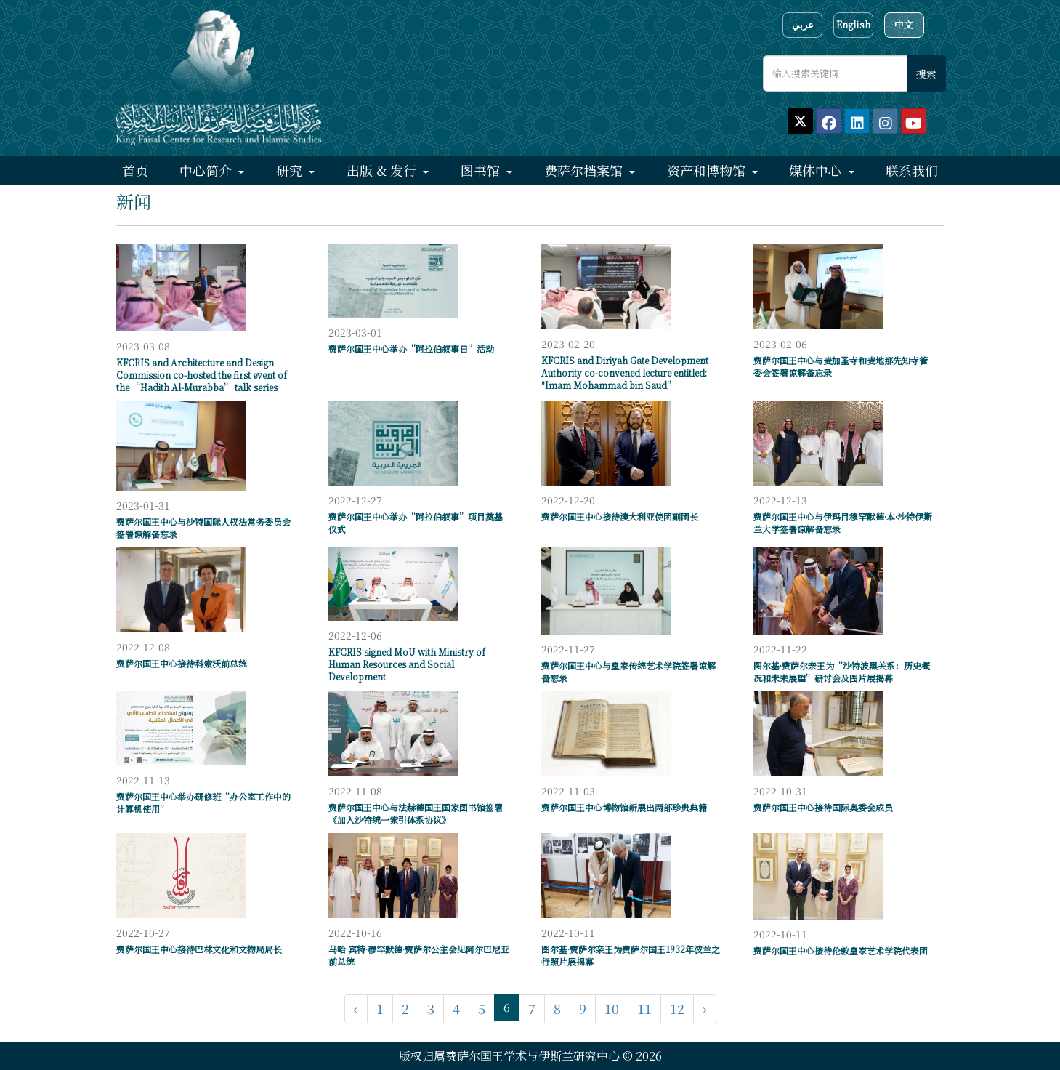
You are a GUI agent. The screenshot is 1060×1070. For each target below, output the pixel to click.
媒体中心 (817, 170)
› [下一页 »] (705, 1008)
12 (677, 1008)
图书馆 (482, 170)
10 (611, 1008)
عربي (803, 24)
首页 (135, 170)
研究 (291, 170)
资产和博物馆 (708, 170)
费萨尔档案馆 (585, 170)
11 (644, 1008)
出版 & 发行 (383, 170)
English (853, 24)
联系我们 (912, 170)
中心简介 (207, 170)
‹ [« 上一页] (356, 1008)
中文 (903, 24)
